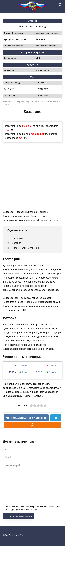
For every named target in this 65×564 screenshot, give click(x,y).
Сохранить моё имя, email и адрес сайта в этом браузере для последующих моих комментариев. (33, 508)
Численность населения (25, 248)
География (18, 238)
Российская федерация (14, 101)
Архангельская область (38, 101)
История (16, 243)
